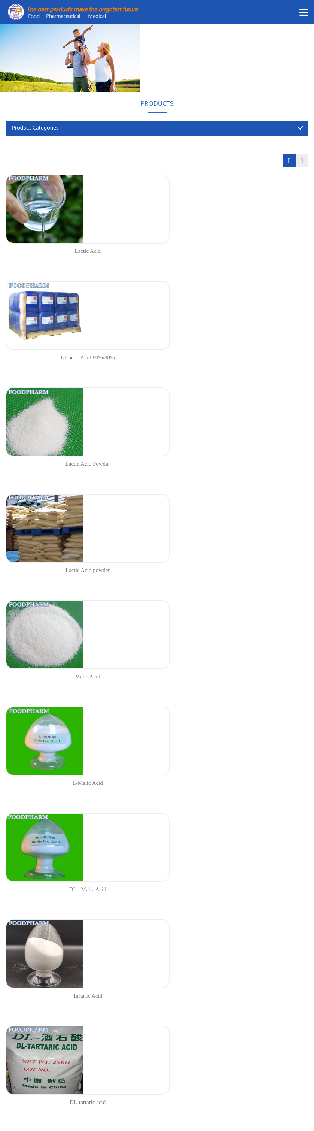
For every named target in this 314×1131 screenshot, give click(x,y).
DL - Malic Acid (79, 570)
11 (197, 816)
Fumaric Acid (79, 783)
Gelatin (234, 783)
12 (210, 816)
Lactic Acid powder (235, 357)
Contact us (115, 1057)
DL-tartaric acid (79, 677)
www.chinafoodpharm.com (38, 1056)
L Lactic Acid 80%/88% (234, 251)
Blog (108, 1043)
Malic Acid (79, 464)
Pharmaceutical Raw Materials (176, 1020)
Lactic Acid (79, 251)
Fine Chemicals (170, 1051)
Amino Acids (167, 1038)
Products (113, 1003)
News (110, 1016)
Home (110, 989)
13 (224, 816)
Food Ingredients (172, 989)
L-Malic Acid (234, 464)
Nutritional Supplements (180, 1003)
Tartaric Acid (235, 570)
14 (237, 816)
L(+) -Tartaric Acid (234, 677)
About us (113, 1030)
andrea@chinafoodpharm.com (41, 1042)
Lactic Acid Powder (79, 357)
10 (183, 816)
